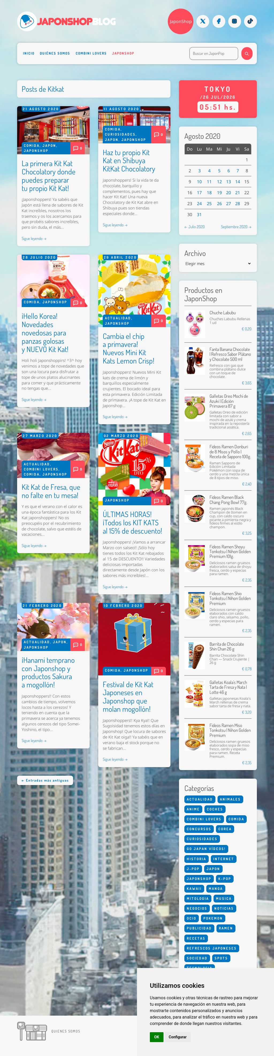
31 (199, 214)
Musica (224, 898)
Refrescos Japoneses (212, 948)
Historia (196, 859)
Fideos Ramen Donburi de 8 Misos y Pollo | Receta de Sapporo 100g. (230, 451)
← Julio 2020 (194, 226)
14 (237, 182)
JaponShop (181, 21)
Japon (49, 145)
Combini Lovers (91, 53)
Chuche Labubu (223, 312)
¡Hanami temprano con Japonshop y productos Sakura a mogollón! (48, 672)
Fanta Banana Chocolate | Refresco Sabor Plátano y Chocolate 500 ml (230, 354)
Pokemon (213, 918)
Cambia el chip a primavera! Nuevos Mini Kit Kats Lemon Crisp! (128, 348)
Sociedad (197, 958)
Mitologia (198, 898)
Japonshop (123, 53)
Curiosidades (120, 134)
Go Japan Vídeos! (206, 849)
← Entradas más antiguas (45, 780)
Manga (216, 888)
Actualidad (118, 318)
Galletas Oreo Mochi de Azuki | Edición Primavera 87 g (229, 401)
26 (219, 203)
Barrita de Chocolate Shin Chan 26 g (227, 646)
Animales (230, 799)
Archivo (195, 253)
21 (237, 193)
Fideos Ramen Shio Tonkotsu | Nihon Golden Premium (230, 598)
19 (219, 193)
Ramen (226, 928)
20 (228, 193)
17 (199, 193)
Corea (225, 829)
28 (237, 203)
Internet (223, 859)
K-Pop (224, 879)
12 (219, 182)
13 (228, 182)
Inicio (29, 53)
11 (209, 182)
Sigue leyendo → (34, 238)
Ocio (191, 918)
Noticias (224, 908)
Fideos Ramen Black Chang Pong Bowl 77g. (228, 499)
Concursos (199, 829)
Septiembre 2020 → (236, 226)
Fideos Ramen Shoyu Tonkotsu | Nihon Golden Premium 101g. (230, 551)
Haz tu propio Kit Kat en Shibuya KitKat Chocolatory (129, 160)
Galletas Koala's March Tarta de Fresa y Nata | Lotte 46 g (228, 687)
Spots (221, 958)
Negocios (197, 908)
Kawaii (194, 888)
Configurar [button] (178, 1037)
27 (228, 203)
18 (209, 193)
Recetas (196, 938)
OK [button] (156, 1037)
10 (199, 182)
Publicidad (199, 928)
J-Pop (193, 869)
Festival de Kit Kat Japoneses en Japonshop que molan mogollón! (128, 696)
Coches (215, 809)
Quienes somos (65, 1031)
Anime (193, 809)
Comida (32, 145)
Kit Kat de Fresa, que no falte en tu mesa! (51, 491)
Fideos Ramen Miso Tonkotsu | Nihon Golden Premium (230, 730)
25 (209, 203)
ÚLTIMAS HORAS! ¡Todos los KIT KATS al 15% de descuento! (132, 522)
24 (199, 203)
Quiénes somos (55, 53)
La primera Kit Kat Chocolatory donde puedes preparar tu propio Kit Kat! (48, 175)
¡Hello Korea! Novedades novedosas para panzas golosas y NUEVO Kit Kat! (45, 332)
